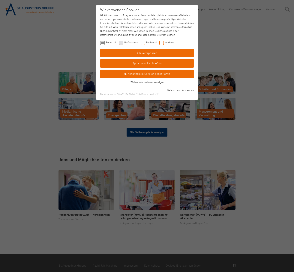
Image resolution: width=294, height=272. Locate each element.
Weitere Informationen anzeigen (147, 82)
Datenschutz (173, 90)
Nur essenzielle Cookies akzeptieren (147, 73)
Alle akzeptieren (147, 53)
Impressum (188, 90)
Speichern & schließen (147, 63)
